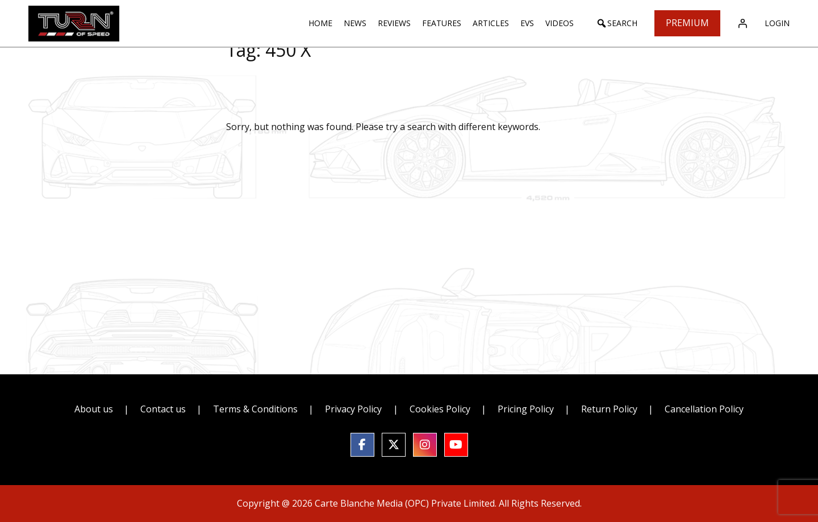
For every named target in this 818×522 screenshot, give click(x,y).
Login (777, 23)
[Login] (742, 23)
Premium (687, 22)
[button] (616, 23)
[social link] (362, 445)
